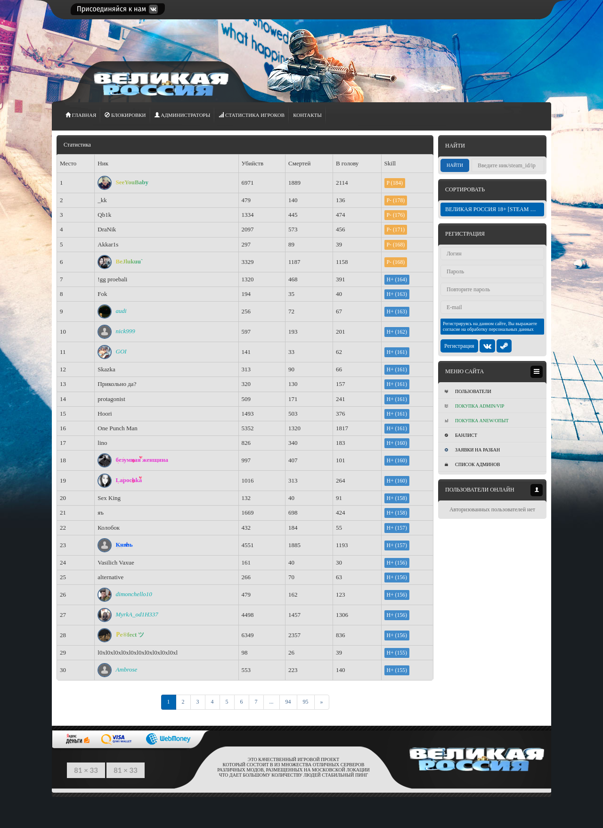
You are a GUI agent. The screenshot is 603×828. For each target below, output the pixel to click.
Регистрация (459, 346)
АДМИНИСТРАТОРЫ (183, 115)
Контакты (307, 115)
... (271, 701)
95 (306, 701)
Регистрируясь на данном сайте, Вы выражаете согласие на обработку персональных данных (490, 326)
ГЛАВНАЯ (80, 115)
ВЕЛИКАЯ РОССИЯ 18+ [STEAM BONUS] (494, 209)
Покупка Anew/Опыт (477, 420)
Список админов (472, 464)
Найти (455, 165)
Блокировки (125, 115)
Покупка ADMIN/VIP (474, 406)
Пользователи (468, 391)
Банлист (461, 435)
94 (288, 701)
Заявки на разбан (472, 449)
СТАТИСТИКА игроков (252, 115)
